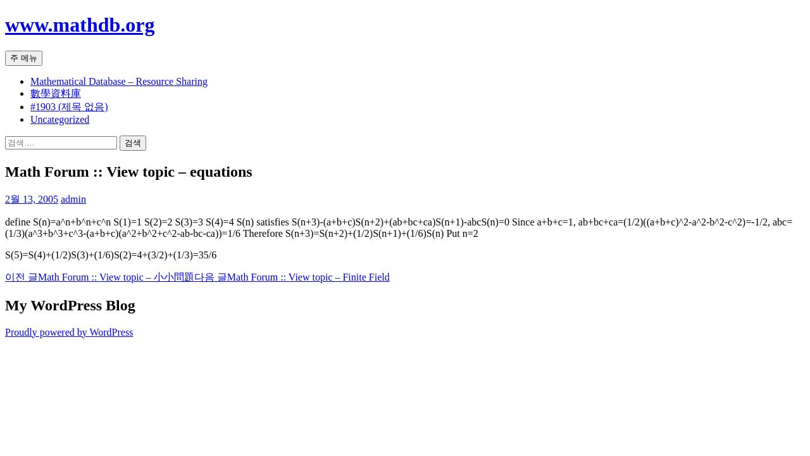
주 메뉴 (23, 58)
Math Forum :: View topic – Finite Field (292, 277)
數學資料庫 (55, 93)
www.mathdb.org (79, 24)
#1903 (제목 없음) (69, 106)
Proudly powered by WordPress (69, 332)
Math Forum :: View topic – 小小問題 (99, 277)
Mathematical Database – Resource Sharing (119, 81)
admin (73, 199)
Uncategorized (59, 119)
